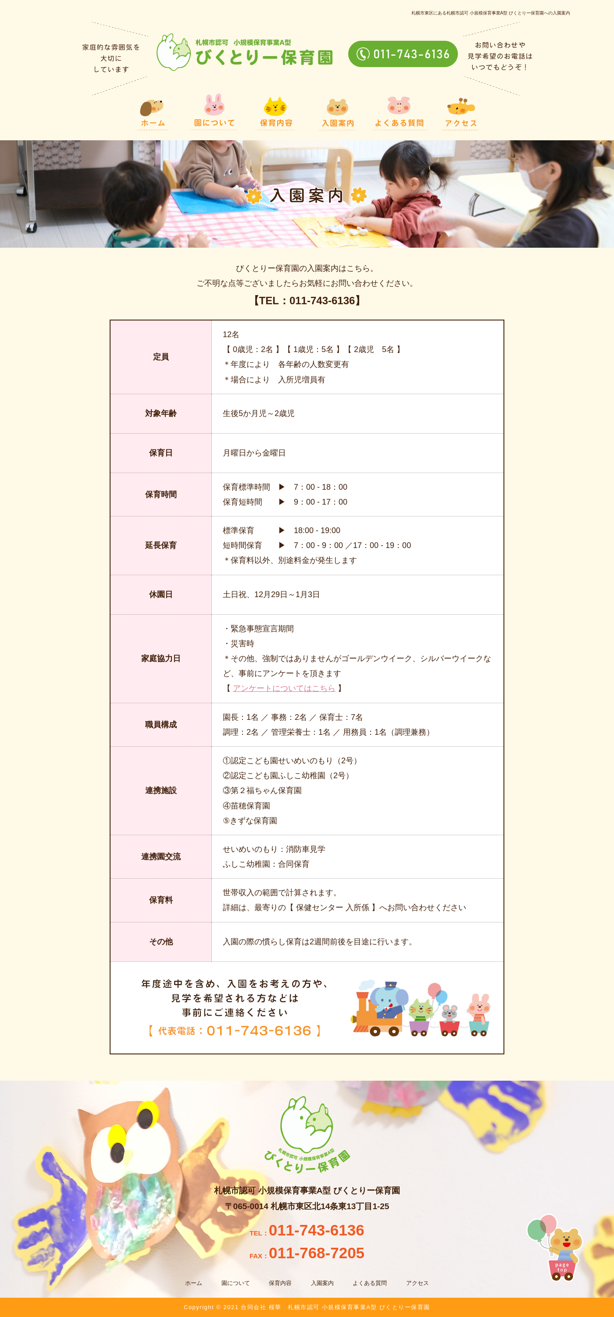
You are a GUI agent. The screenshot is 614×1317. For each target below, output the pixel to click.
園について (235, 1283)
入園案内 (322, 1283)
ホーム (193, 1283)
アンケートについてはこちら (284, 688)
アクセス (417, 1283)
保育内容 (280, 1283)
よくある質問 (370, 1283)
